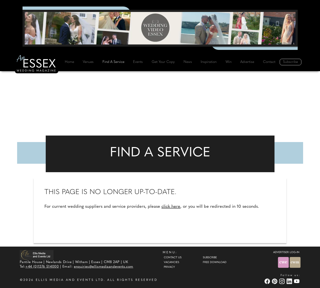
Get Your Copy (163, 62)
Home (69, 62)
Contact (269, 62)
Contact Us (173, 257)
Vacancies (171, 262)
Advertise (247, 62)
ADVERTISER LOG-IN (286, 252)
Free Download (214, 262)
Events (138, 62)
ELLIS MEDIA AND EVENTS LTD (70, 280)
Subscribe (290, 62)
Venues (88, 62)
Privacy (169, 267)
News (188, 62)
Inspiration (209, 62)
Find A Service (113, 62)
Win (229, 62)
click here (170, 207)
